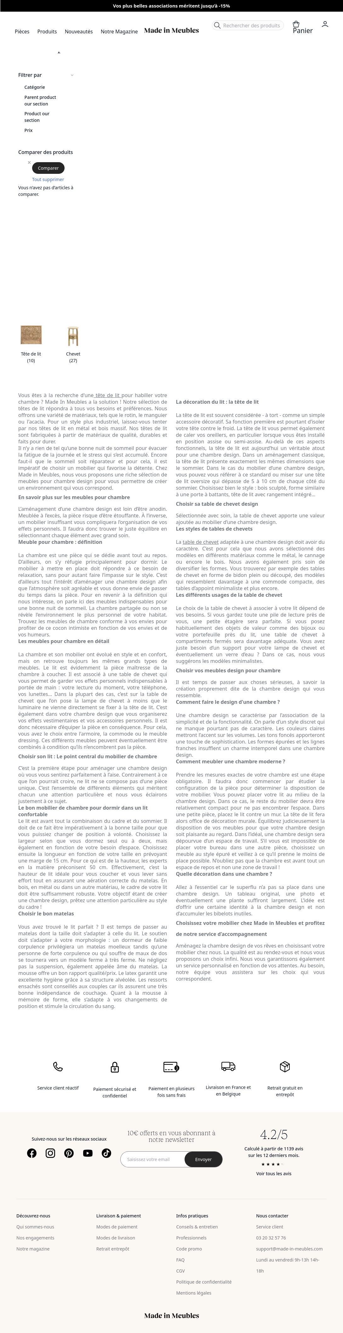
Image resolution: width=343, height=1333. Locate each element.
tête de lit (108, 395)
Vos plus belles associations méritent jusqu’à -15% (171, 6)
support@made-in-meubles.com (289, 1249)
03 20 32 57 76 (271, 1238)
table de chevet (201, 541)
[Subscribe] (203, 1159)
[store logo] (171, 30)
